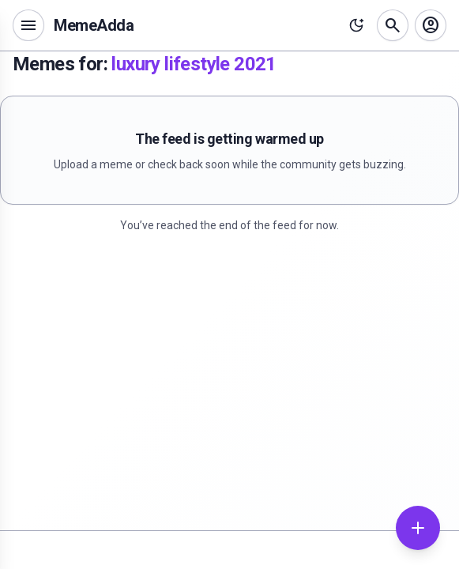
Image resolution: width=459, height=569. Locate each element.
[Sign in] (430, 25)
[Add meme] (418, 528)
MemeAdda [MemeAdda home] (94, 25)
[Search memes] (392, 25)
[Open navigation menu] (28, 25)
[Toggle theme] (356, 25)
